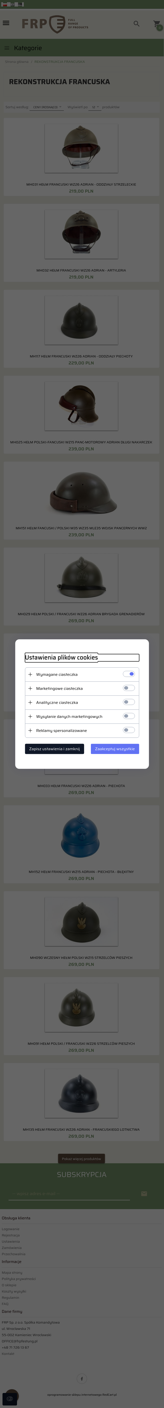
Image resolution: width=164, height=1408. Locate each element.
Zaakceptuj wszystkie (115, 749)
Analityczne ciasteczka (57, 702)
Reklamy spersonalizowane (61, 730)
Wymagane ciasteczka (56, 674)
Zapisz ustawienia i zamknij (54, 749)
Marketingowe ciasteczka (59, 688)
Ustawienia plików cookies (61, 657)
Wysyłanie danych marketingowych (69, 716)
